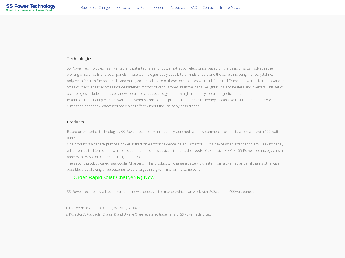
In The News (230, 7)
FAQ (193, 7)
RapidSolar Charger (96, 7)
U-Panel (143, 7)
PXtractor (123, 7)
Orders (159, 7)
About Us (178, 7)
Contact (208, 7)
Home (70, 7)
